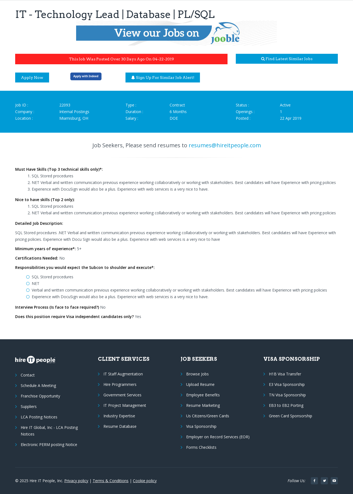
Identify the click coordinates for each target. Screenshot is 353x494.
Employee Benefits (203, 394)
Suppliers (29, 406)
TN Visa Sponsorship (287, 394)
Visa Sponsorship (201, 426)
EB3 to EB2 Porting (286, 405)
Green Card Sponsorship (290, 415)
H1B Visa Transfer (285, 373)
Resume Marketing (203, 405)
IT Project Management (124, 405)
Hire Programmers (120, 384)
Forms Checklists (201, 447)
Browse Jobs (197, 373)
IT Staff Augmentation (123, 373)
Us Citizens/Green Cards (207, 415)
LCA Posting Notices (39, 417)
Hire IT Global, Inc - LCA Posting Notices (49, 431)
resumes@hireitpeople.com (225, 145)
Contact (28, 375)
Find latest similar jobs (286, 59)
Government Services (122, 394)
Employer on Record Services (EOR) (218, 436)
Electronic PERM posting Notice (49, 444)
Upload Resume (200, 384)
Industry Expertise (119, 415)
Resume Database (120, 426)
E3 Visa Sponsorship (287, 384)
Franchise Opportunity (40, 396)
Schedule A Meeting (38, 385)
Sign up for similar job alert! (162, 77)
